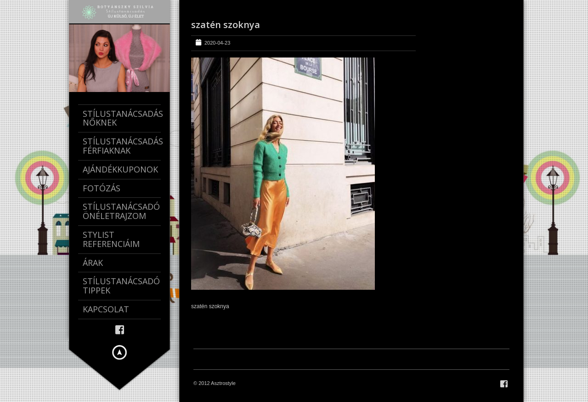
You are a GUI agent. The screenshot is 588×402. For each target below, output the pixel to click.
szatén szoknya (225, 24)
